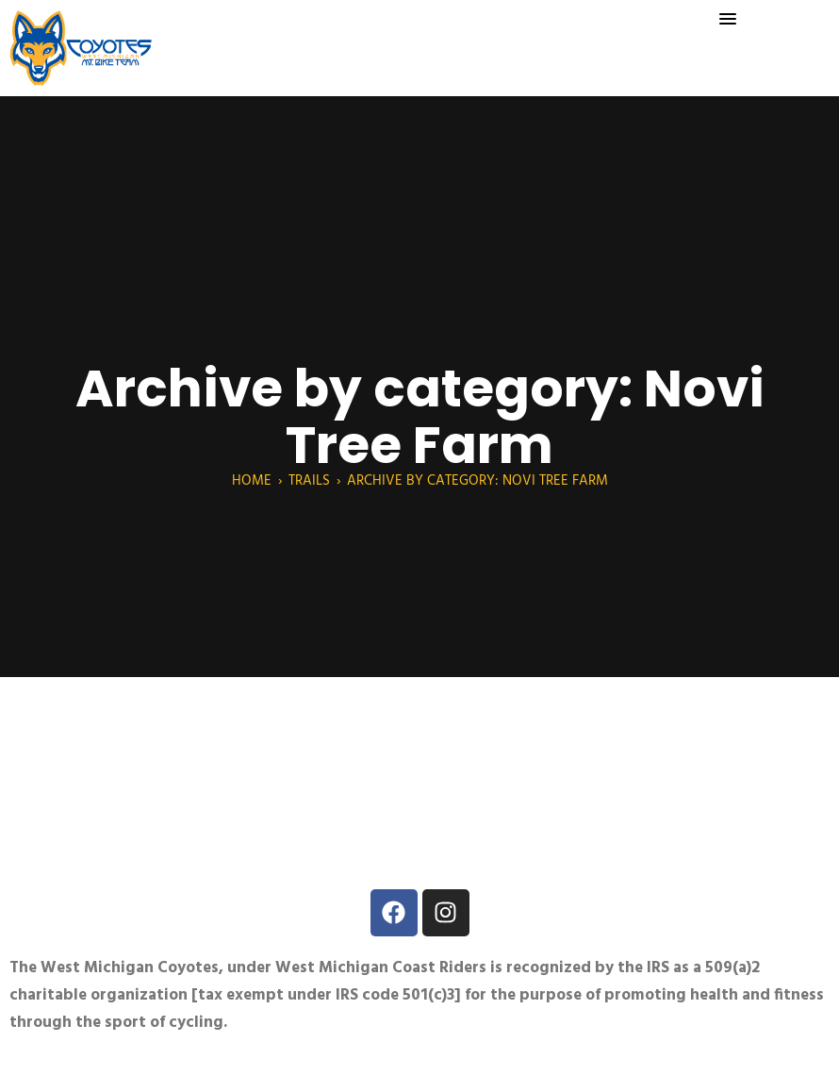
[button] (727, 19)
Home (251, 481)
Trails (309, 481)
